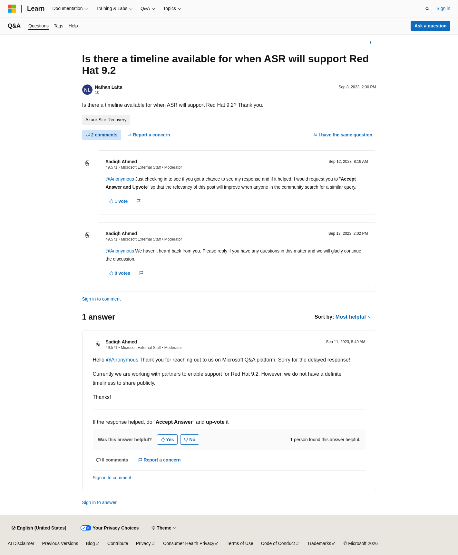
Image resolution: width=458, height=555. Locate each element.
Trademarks (319, 543)
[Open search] (427, 9)
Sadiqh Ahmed (121, 161)
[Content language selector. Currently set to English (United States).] (39, 528)
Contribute (117, 543)
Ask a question (430, 25)
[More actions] (370, 42)
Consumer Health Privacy (188, 543)
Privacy (143, 543)
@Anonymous (120, 179)
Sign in (443, 8)
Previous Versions (60, 543)
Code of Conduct (278, 543)
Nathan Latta (108, 87)
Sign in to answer (99, 502)
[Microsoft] (12, 9)
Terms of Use (240, 543)
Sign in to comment (101, 299)
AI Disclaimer (21, 543)
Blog (90, 543)
